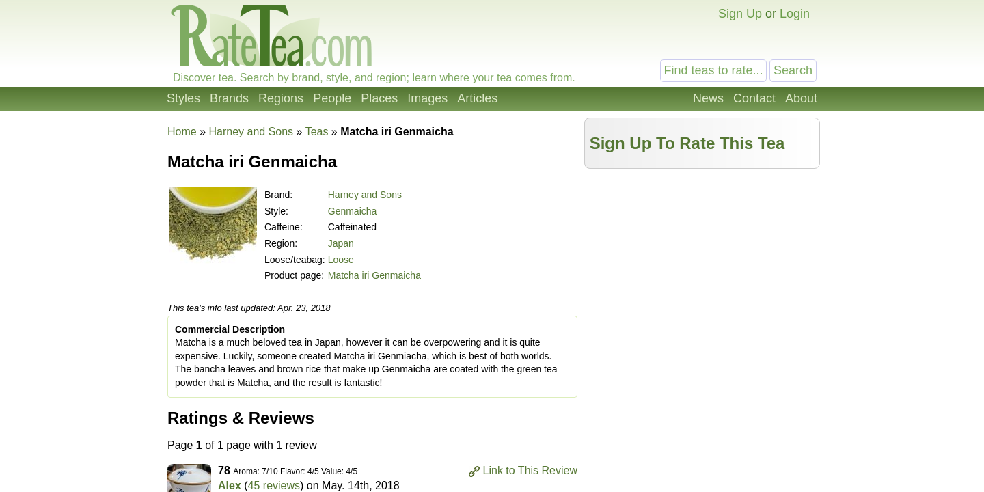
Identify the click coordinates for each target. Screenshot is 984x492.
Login (795, 13)
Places (379, 98)
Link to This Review (530, 470)
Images (427, 98)
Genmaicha (352, 211)
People (332, 98)
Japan (341, 243)
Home (182, 131)
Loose (341, 259)
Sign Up (740, 13)
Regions (280, 98)
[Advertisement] (702, 271)
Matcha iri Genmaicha (374, 275)
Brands (229, 98)
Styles (183, 98)
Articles (477, 98)
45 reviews (274, 485)
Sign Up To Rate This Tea (687, 143)
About (801, 98)
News (708, 98)
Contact (754, 98)
